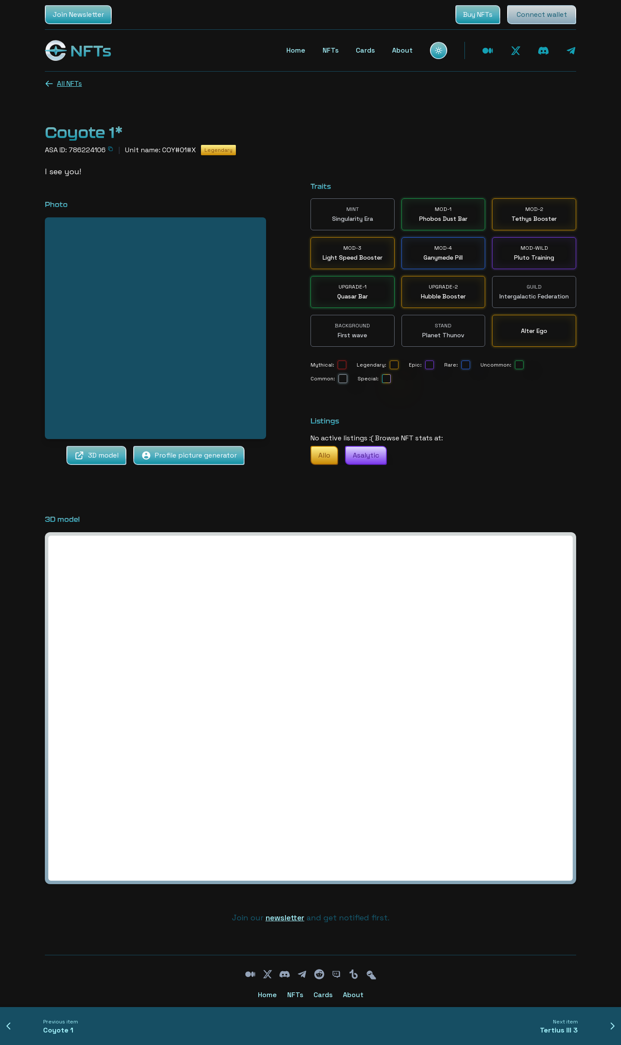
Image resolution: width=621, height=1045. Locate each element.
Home (295, 50)
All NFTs (63, 83)
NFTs (331, 50)
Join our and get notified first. (310, 918)
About (402, 50)
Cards (365, 50)
